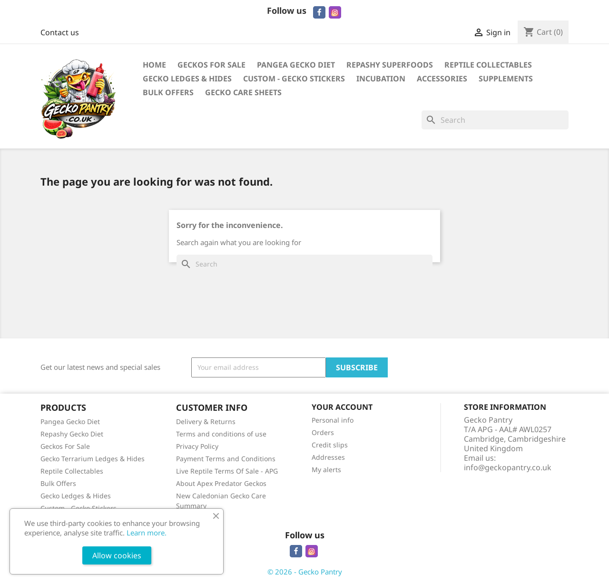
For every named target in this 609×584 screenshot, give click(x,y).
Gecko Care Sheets (243, 92)
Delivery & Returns (206, 421)
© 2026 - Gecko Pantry (304, 571)
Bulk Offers (168, 92)
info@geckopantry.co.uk (507, 467)
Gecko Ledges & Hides (187, 78)
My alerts (326, 469)
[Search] (495, 119)
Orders (323, 432)
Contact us (59, 32)
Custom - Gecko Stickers (294, 78)
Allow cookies (116, 555)
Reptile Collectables (488, 64)
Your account (342, 407)
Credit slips (330, 444)
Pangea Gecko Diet (296, 64)
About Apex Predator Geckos (221, 483)
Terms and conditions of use (221, 433)
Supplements (506, 78)
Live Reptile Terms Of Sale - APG (227, 470)
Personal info (333, 420)
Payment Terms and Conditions (225, 458)
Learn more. (147, 532)
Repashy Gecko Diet (71, 433)
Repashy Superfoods (389, 64)
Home (154, 64)
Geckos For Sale (211, 64)
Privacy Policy (197, 446)
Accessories (442, 78)
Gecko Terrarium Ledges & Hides (92, 458)
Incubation (380, 78)
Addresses (328, 457)
